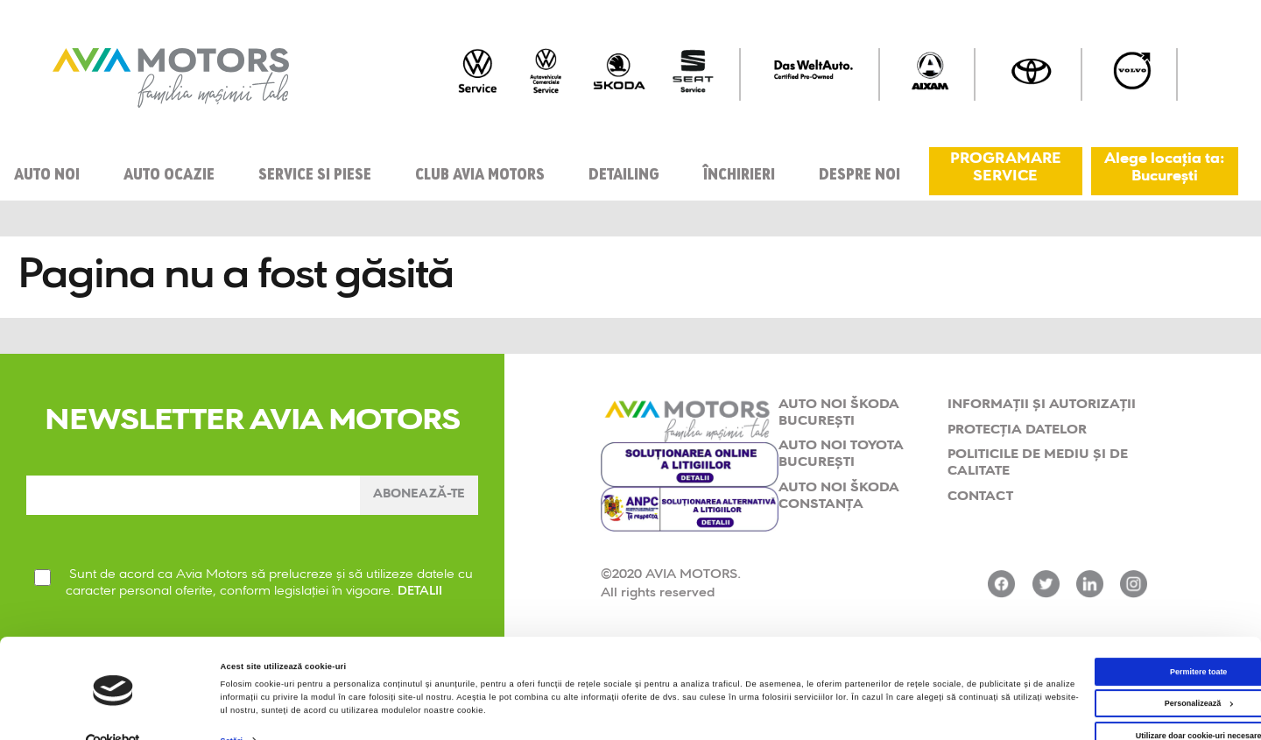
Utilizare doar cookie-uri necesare (1114, 705)
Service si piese (314, 171)
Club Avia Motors (480, 171)
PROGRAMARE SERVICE (1005, 168)
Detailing (623, 171)
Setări (232, 708)
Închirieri (739, 171)
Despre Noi (859, 171)
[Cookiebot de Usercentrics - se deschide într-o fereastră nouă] (113, 710)
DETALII (422, 600)
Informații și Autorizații (1042, 399)
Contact (980, 491)
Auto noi (47, 171)
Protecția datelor (1017, 425)
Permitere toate (1115, 639)
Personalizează (1115, 671)
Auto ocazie (169, 171)
